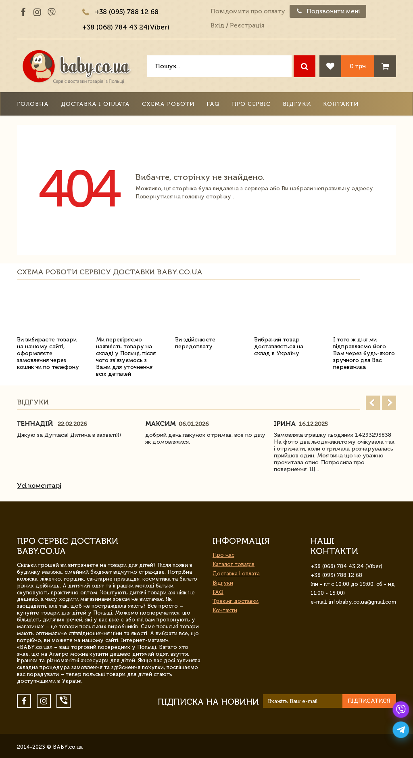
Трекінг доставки (236, 601)
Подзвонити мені (328, 11)
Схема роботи (168, 104)
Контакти (341, 104)
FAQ (213, 104)
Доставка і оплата (95, 104)
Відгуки (297, 104)
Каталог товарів (233, 564)
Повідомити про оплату (248, 11)
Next (389, 403)
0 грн (358, 66)
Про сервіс (251, 104)
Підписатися (369, 700)
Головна (33, 104)
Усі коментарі (39, 485)
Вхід (217, 25)
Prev (373, 403)
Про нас (223, 555)
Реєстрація (247, 25)
